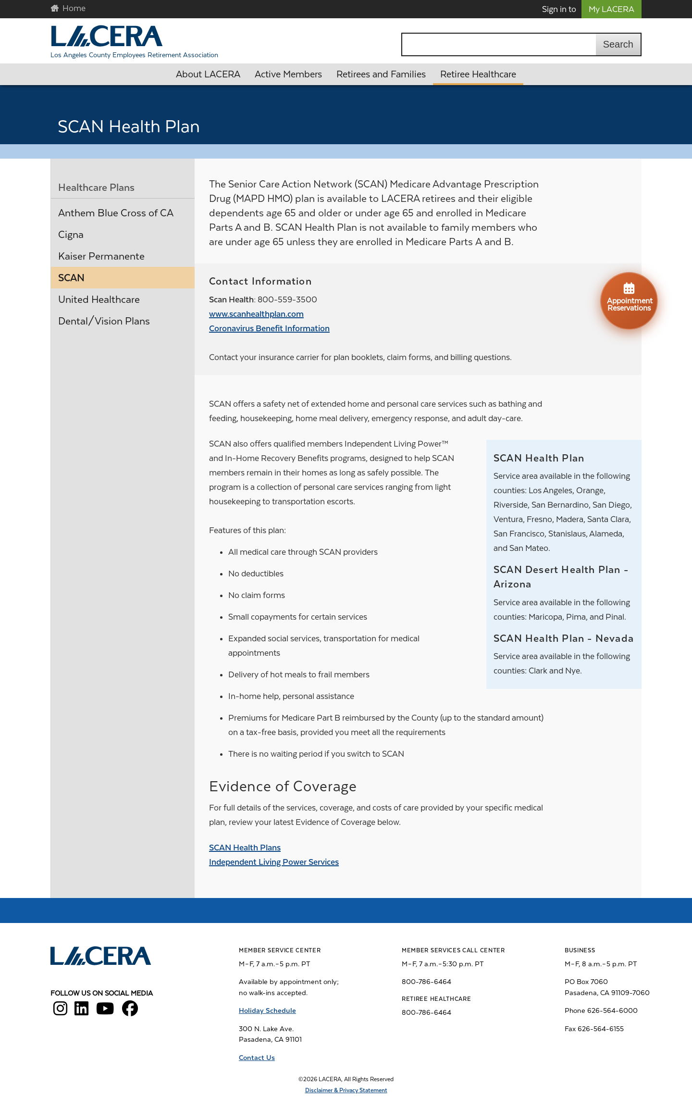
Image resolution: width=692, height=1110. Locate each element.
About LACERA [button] (208, 74)
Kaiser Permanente (101, 256)
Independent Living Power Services (274, 862)
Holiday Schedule (267, 1010)
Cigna (71, 234)
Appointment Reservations (630, 296)
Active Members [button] (288, 74)
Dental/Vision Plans (104, 321)
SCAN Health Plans (245, 847)
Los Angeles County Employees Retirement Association (134, 55)
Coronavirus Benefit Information (269, 328)
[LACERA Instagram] (60, 1012)
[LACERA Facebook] (130, 1012)
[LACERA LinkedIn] (81, 1012)
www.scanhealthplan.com (256, 314)
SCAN (71, 278)
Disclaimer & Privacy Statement (346, 1090)
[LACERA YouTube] (105, 1012)
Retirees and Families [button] (381, 74)
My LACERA (611, 9)
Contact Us (257, 1057)
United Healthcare (99, 299)
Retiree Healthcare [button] (478, 74)
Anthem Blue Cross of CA (115, 213)
